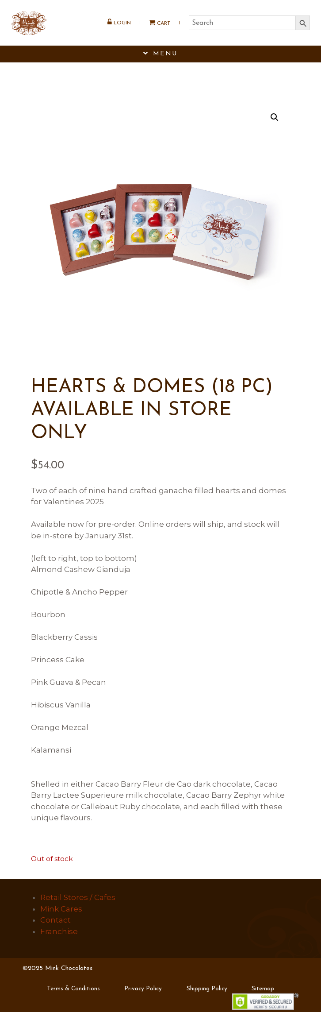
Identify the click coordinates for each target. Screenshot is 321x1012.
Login (119, 22)
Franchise (59, 931)
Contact (55, 919)
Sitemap (263, 989)
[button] (275, 117)
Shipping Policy (207, 989)
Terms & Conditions (73, 989)
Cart (157, 23)
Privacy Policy (143, 989)
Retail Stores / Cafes (77, 897)
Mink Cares (61, 908)
